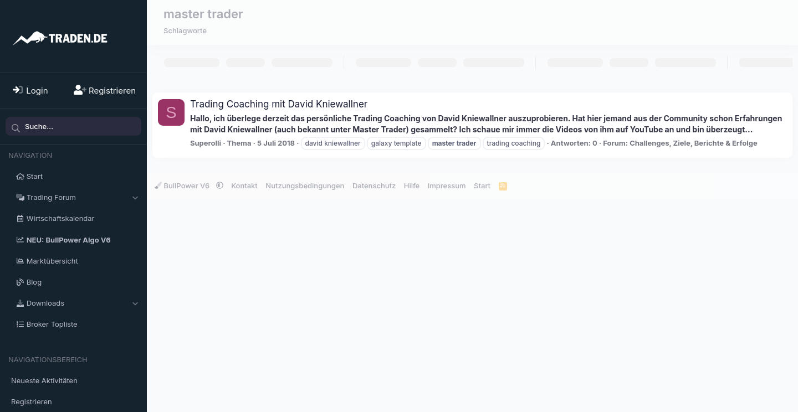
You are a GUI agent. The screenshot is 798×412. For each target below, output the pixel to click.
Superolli (205, 142)
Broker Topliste (52, 324)
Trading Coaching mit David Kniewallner (278, 104)
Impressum (447, 185)
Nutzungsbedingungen (304, 185)
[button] (135, 197)
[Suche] (73, 126)
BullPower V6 (183, 185)
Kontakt (244, 185)
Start (35, 176)
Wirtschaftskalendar (61, 218)
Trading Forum (51, 197)
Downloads (45, 302)
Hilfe (412, 185)
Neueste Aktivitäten (44, 380)
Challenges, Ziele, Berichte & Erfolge (694, 142)
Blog (34, 281)
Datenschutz (374, 185)
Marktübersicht (52, 260)
